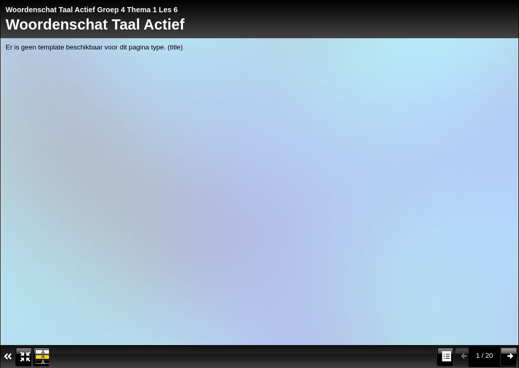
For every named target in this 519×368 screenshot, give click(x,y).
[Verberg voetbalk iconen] (7, 356)
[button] (23, 357)
